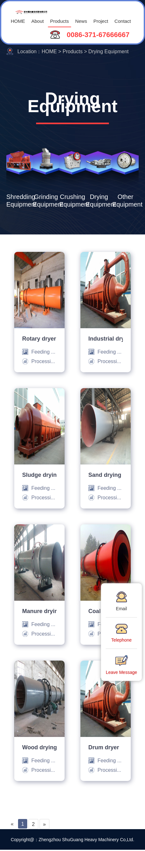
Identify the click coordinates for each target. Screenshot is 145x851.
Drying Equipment (99, 200)
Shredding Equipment (19, 200)
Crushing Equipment (72, 200)
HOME (18, 20)
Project (100, 20)
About (37, 20)
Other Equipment (125, 200)
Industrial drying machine (105, 338)
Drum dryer (103, 747)
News (81, 20)
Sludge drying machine (39, 474)
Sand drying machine (105, 474)
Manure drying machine (39, 611)
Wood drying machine (39, 747)
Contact (123, 20)
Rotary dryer (39, 338)
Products (59, 20)
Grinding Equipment (46, 200)
